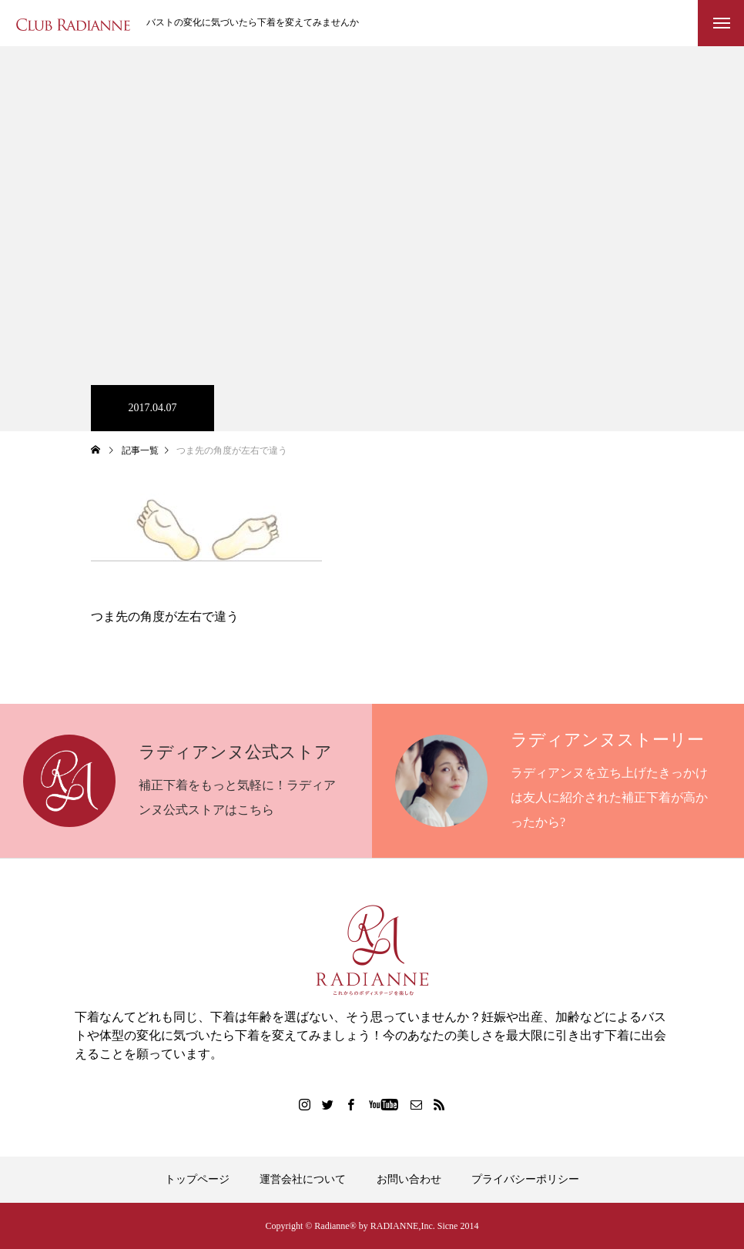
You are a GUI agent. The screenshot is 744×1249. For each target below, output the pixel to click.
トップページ (197, 1179)
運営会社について (303, 1179)
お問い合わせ (409, 1179)
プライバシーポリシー (525, 1179)
